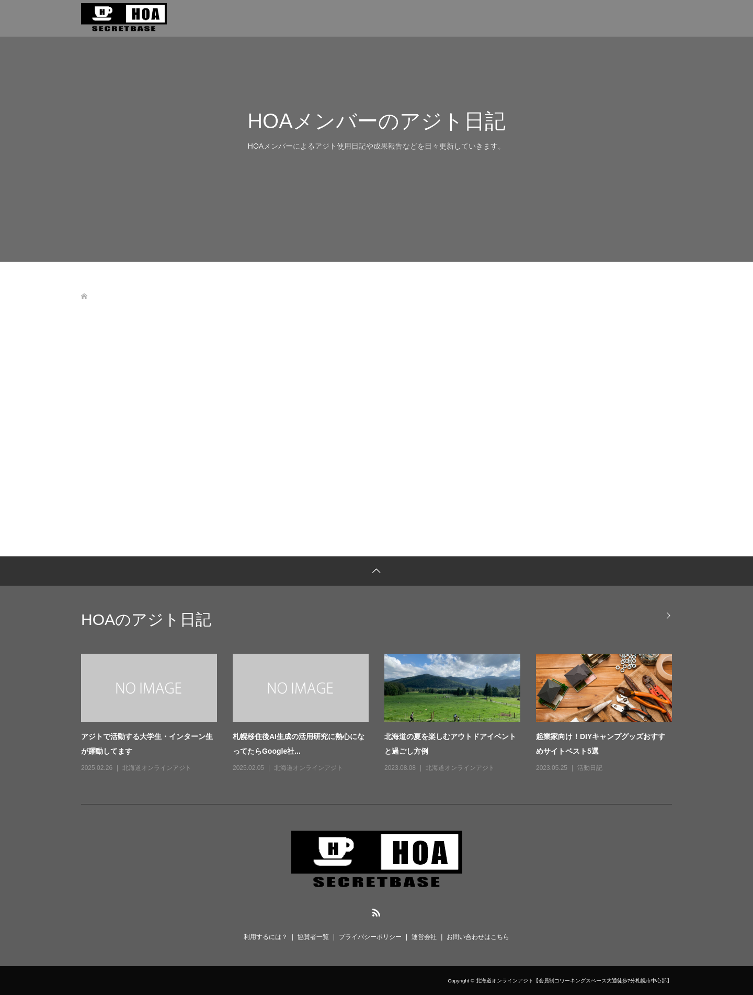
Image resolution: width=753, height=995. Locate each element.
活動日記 (589, 768)
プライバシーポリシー (370, 937)
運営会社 (424, 937)
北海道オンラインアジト (156, 768)
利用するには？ (266, 937)
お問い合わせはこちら (478, 937)
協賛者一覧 (313, 937)
